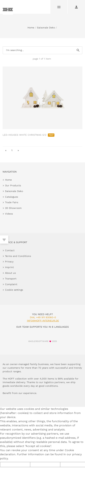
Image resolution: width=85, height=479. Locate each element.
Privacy (9, 261)
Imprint (9, 267)
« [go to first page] (5, 150)
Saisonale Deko (46, 27)
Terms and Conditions (18, 256)
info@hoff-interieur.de (43, 320)
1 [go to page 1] (11, 150)
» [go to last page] (18, 150)
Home (30, 27)
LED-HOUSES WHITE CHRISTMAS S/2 (28, 134)
